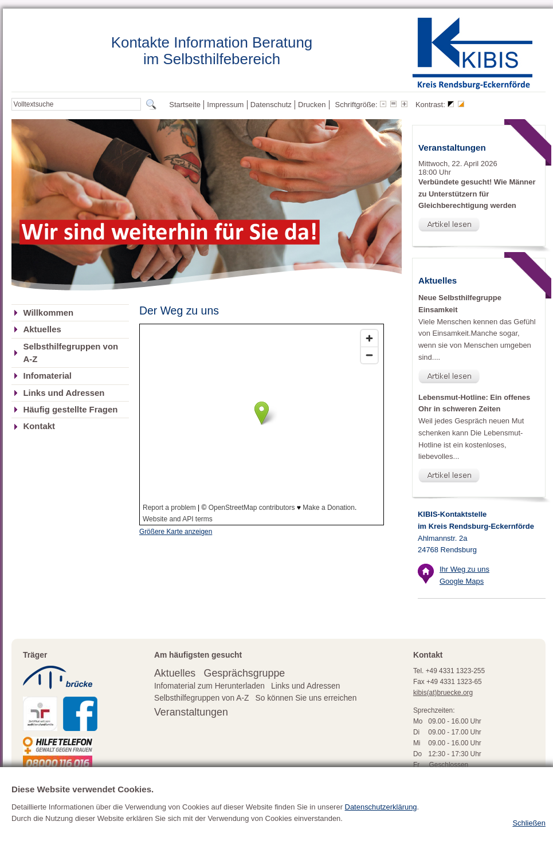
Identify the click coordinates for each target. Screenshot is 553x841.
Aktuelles (42, 329)
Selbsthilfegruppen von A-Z (70, 353)
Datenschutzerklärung (381, 807)
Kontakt (38, 426)
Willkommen (48, 312)
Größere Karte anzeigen (175, 532)
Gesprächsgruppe (244, 673)
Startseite (185, 104)
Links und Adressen (63, 393)
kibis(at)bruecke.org (443, 693)
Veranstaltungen (191, 712)
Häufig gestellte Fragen (70, 409)
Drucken (311, 104)
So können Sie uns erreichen (305, 698)
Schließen (529, 823)
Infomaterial (47, 375)
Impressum (225, 104)
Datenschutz (271, 104)
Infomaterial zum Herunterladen (209, 686)
